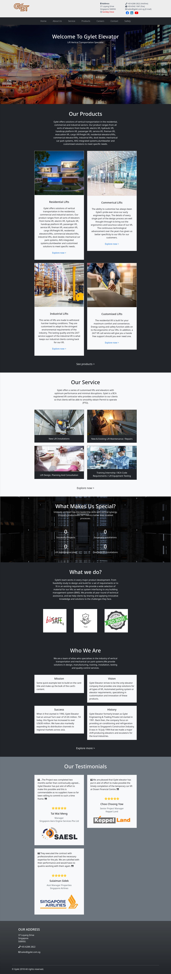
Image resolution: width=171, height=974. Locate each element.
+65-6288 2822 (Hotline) (137, 3)
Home (43, 21)
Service (71, 21)
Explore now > (59, 252)
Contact (114, 21)
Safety (127, 21)
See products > (85, 364)
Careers (100, 21)
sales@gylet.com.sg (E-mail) (139, 9)
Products (85, 21)
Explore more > (85, 748)
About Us (57, 21)
